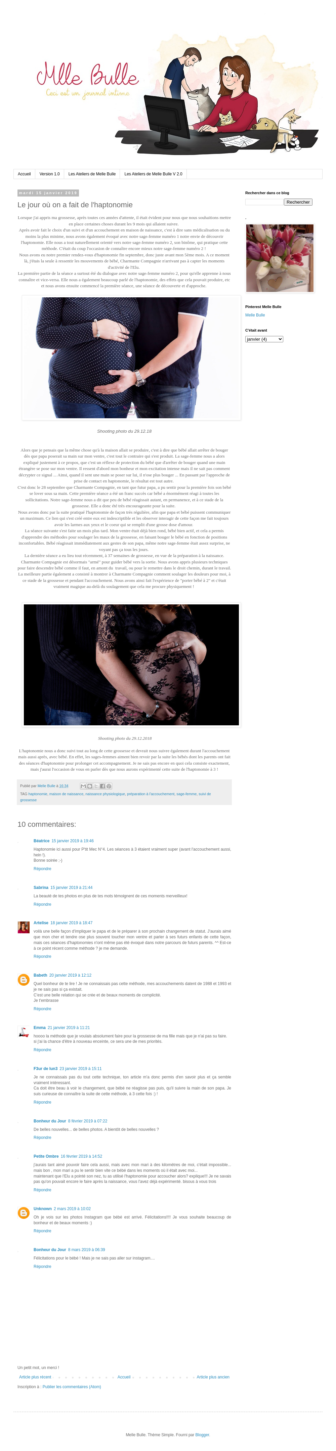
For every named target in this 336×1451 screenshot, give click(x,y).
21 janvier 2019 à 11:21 (69, 1027)
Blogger (202, 1435)
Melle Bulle (255, 315)
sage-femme (186, 794)
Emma (40, 1027)
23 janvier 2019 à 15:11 (80, 1068)
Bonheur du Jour (50, 1121)
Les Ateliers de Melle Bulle (92, 174)
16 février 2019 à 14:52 (81, 1156)
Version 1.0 (50, 174)
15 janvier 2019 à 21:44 (71, 887)
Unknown (43, 1208)
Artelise (41, 923)
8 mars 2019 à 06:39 (86, 1249)
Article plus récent (35, 1377)
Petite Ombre (46, 1156)
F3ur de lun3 (45, 1068)
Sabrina (41, 887)
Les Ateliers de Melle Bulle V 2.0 (153, 174)
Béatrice (41, 841)
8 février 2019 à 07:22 (88, 1121)
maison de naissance (66, 794)
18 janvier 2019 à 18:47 (71, 923)
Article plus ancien (213, 1377)
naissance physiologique (105, 794)
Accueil (24, 174)
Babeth (40, 975)
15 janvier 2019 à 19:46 (72, 841)
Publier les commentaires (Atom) (72, 1386)
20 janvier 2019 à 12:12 (70, 975)
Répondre (42, 868)
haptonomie (37, 794)
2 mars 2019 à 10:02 (72, 1208)
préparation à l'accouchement (150, 794)
